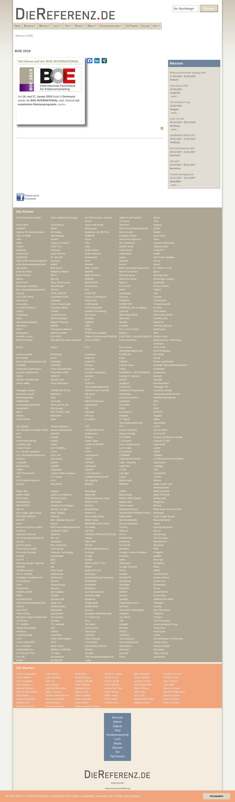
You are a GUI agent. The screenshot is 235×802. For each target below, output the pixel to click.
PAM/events (125, 538)
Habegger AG (160, 387)
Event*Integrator (162, 350)
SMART (123, 592)
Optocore (56, 534)
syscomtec (22, 610)
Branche (37, 26)
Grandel (157, 379)
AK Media (56, 232)
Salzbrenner (57, 574)
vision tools (159, 631)
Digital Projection (60, 322)
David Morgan (82, 677)
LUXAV (157, 476)
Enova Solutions (127, 340)
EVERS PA (125, 354)
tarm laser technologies (131, 610)
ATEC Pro (56, 246)
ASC (87, 243)
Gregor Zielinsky (84, 681)
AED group (91, 228)
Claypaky (56, 300)
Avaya (122, 257)
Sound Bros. (160, 595)
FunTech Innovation (95, 372)
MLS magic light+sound (28, 513)
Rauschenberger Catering (30, 563)
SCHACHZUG (161, 574)
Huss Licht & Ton (60, 404)
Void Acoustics (127, 638)
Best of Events (92, 275)
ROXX (122, 570)
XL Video (55, 653)
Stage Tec (56, 603)
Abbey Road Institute (130, 217)
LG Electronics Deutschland (168, 458)
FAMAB (123, 361)
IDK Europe (57, 408)
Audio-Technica (93, 253)
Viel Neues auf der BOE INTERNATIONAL (48, 61)
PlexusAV (158, 545)
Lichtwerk (21, 462)
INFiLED (158, 412)
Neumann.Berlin (162, 520)
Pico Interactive (59, 545)
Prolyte (20, 556)
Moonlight (158, 513)
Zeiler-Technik (160, 653)
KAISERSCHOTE (94, 430)
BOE (30, 35)
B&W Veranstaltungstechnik (134, 268)
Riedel (88, 566)
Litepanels (56, 469)
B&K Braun (57, 268)
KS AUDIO (125, 437)
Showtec (55, 588)
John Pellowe (82, 684)
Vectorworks (91, 628)
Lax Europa (125, 448)
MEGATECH (23, 505)
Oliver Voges (111, 695)
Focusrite (90, 369)
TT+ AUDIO (22, 624)
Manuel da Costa (113, 688)
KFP (18, 433)
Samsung (90, 574)
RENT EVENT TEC (95, 563)
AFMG (156, 228)
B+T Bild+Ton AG (162, 268)
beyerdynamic (160, 275)
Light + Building (127, 462)
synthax (157, 606)
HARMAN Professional (131, 390)
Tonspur (157, 617)
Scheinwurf (57, 577)
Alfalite (157, 232)
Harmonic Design (162, 390)
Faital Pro (90, 361)
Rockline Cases (24, 570)
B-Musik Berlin (24, 271)
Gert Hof (50, 681)
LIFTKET (89, 462)
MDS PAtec (22, 498)
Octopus (20, 530)
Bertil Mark (80, 674)
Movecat (55, 516)
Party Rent (90, 541)
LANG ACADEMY (94, 444)
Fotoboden (159, 369)
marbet (123, 491)
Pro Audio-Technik (26, 552)
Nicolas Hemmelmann (57, 695)
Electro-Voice (160, 336)
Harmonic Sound (25, 394)
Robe (156, 566)
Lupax (122, 476)
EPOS (19, 347)
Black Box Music (128, 279)
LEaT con (56, 455)
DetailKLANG (160, 318)
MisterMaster (92, 509)
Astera (19, 246)
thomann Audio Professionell (31, 617)
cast (155, 293)
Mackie (157, 480)
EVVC (54, 358)
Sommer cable (92, 595)
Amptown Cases (128, 235)
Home (18, 25)
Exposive (90, 358)
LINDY (19, 469)
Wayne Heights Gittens (87, 706)
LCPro (88, 451)
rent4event (125, 563)
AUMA (156, 253)
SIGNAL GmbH (24, 592)
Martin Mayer (111, 692)
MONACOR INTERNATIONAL (135, 513)
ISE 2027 (175, 161)
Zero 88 (20, 656)
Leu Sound (56, 458)
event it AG (159, 347)
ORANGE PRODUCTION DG (100, 534)
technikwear (57, 613)
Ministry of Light (59, 509)
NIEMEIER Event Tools (97, 523)
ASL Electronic (127, 243)
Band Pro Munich (128, 271)
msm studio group (94, 516)
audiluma (21, 250)
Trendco (55, 620)
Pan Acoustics (160, 538)
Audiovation (125, 253)
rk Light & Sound (128, 566)
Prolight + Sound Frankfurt (133, 552)
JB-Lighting (22, 426)
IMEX (19, 412)
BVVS (122, 289)
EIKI (155, 333)
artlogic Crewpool (60, 243)
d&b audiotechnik (128, 314)
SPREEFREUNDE (163, 599)
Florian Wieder (141, 677)
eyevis (156, 358)
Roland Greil (23, 702)
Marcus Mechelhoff (26, 692)
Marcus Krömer (171, 688)
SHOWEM (90, 584)
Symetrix (123, 606)
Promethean (57, 556)
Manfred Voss (82, 688)
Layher (157, 448)
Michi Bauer (22, 695)
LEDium (20, 458)
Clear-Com (90, 300)
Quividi (88, 559)
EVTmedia (22, 358)
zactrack (123, 653)
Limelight (158, 466)
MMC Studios (58, 513)
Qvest (122, 559)
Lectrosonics (91, 455)
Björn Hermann (142, 674)
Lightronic (124, 466)
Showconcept (58, 584)
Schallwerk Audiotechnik (29, 577)
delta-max (124, 318)
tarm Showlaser (161, 610)
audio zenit (22, 253)
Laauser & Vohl (161, 440)
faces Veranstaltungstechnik (31, 361)
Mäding (89, 484)
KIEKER (55, 433)
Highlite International (164, 397)
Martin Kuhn (81, 692)
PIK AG (89, 545)
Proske (88, 556)
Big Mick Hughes (113, 674)
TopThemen (175, 25)
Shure (156, 588)
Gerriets (157, 376)
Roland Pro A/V (93, 570)
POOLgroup (57, 548)
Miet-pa (157, 505)
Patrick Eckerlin (171, 695)
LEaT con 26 (177, 119)
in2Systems (125, 412)
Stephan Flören (142, 702)
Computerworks (161, 304)
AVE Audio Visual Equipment (31, 261)
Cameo (20, 293)
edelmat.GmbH (59, 333)
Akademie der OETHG (97, 232)
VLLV (19, 638)
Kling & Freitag (127, 433)
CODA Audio (91, 304)
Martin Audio (23, 494)
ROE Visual (57, 570)
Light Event (159, 462)
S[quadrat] (56, 610)
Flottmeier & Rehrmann (28, 369)
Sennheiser (125, 581)
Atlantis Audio (160, 246)
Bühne (109, 26)
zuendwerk (159, 656)
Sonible (123, 595)
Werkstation (125, 646)
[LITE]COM (57, 660)
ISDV (53, 419)
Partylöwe (124, 541)
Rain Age (158, 559)
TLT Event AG (92, 617)
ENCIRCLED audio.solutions (66, 340)
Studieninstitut (58, 606)
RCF (53, 563)
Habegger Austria (25, 390)
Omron (157, 530)
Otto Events (159, 534)
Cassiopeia (125, 293)
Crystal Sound (58, 314)
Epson (54, 347)
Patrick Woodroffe (25, 699)
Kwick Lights (91, 440)
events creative (24, 354)
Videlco (54, 631)
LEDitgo (157, 455)
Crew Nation (160, 311)
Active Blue (22, 224)
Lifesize (55, 462)
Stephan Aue (111, 702)
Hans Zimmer (170, 681)
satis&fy (123, 574)
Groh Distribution (60, 383)
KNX (18, 437)
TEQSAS (158, 613)
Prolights (158, 552)
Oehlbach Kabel (59, 530)
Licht (75, 26)
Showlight (124, 584)
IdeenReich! (22, 408)
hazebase (56, 394)
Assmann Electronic (164, 243)
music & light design (164, 516)
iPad (117, 730)
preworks (124, 548)
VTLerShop (91, 642)
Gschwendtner (161, 383)
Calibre (157, 289)
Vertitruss (21, 631)
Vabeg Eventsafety (26, 628)
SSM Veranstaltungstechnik (31, 603)
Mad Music (56, 484)
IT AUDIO (90, 419)
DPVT (19, 329)
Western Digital (161, 646)
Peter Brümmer (83, 699)
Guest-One (125, 387)
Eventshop (56, 354)
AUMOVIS (21, 257)
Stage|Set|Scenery (129, 603)
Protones (124, 556)
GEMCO (55, 376)
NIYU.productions (128, 523)
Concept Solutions (26, 307)
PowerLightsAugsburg (96, 548)
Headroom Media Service (166, 394)
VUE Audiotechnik (128, 642)
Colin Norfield (53, 677)
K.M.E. (157, 426)
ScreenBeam (23, 581)
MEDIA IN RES (59, 498)
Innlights (123, 415)
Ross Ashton (82, 702)
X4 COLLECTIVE (25, 653)
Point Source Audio (26, 548)
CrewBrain (22, 314)
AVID (87, 261)
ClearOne (124, 300)
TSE (121, 620)
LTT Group (56, 476)
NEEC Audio (91, 520)
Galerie (194, 25)
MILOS (20, 509)
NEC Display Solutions (63, 520)
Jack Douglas (23, 684)
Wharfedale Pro (24, 649)
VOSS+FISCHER (25, 642)
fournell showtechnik (27, 372)
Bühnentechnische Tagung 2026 (188, 72)
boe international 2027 (182, 148)
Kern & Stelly (160, 430)
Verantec (124, 628)
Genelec (89, 376)
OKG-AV (123, 530)
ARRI (156, 239)
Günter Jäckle (111, 681)
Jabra (156, 419)
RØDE (156, 570)
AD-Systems (57, 224)
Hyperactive (91, 404)
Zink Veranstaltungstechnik (99, 656)
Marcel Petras (141, 688)
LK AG (122, 469)
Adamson (124, 224)
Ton (92, 26)
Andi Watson (52, 674)
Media (127, 26)
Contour (157, 307)
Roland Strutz (53, 702)
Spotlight (123, 599)
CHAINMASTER (59, 297)
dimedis (123, 322)
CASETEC (90, 293)
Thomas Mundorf (55, 706)
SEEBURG (91, 581)
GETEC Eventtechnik (27, 379)
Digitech (89, 322)
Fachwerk (56, 361)
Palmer (89, 538)
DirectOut (158, 322)
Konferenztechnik (151, 26)
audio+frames (58, 253)
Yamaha (89, 653)
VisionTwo (56, 635)
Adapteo (20, 228)
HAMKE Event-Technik (97, 390)
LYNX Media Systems (27, 480)
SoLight (55, 595)
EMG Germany (24, 340)
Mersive (89, 505)
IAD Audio (124, 404)
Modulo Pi (90, 513)
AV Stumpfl (57, 257)
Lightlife (55, 466)
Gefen (19, 376)
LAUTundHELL (59, 448)
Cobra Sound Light (61, 304)
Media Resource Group (97, 498)
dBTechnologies (59, 318)
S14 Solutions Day (180, 102)
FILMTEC (56, 365)
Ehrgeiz (123, 333)
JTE (87, 426)
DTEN (88, 329)
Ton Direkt (124, 617)
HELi (53, 397)
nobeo (156, 523)
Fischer (89, 365)
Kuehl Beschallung (26, 440)
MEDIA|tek (56, 502)
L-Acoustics (125, 440)
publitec (157, 556)
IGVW (122, 408)
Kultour (54, 440)
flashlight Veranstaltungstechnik (170, 365)
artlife (19, 243)
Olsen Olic (139, 695)
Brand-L (123, 282)
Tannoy (89, 610)
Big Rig (54, 279)
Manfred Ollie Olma (56, 688)
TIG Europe (57, 617)
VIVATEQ (124, 635)
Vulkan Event (160, 642)
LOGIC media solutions (63, 473)
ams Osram (159, 235)
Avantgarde (91, 257)
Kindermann (91, 433)
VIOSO (123, 631)
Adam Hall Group (94, 224)
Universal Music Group (165, 624)
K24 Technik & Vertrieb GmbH (32, 430)
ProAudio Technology (62, 552)
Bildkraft (89, 279)
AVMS (54, 264)
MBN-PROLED (161, 494)
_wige (88, 660)
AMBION (89, 235)
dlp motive (21, 325)
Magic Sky (21, 491)
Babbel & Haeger (60, 271)
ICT (155, 404)
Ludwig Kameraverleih (97, 476)
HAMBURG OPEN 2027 (182, 135)
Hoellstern (124, 401)
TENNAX (124, 613)
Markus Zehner (161, 491)
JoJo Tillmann (111, 684)
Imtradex (89, 412)
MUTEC (20, 520)
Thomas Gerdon (25, 706)
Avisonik (123, 261)
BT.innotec (124, 286)
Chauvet (123, 297)
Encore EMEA (92, 340)
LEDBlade (124, 455)
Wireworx (124, 649)
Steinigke (158, 603)
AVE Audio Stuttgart (163, 257)
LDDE (156, 451)
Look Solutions (93, 473)
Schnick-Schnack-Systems (99, 577)
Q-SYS (20, 559)
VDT (53, 628)
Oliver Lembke (83, 695)
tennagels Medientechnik (98, 613)
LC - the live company (27, 451)
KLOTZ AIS (159, 433)
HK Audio (56, 401)
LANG (54, 444)
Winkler (89, 649)
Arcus (88, 239)
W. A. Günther (23, 646)
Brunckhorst (91, 286)
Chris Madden (23, 677)
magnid (54, 491)
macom (20, 484)
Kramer (89, 437)
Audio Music (125, 250)
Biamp (19, 279)
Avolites (89, 264)
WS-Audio (158, 649)
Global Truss (57, 379)
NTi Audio (90, 527)
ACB (155, 221)
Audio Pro (158, 250)
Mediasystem (23, 502)
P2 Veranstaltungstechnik (29, 538)
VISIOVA (89, 635)
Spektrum (90, 599)
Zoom (122, 656)
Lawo (88, 448)
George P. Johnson (129, 376)
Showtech (90, 588)
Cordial (54, 311)
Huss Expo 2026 (179, 85)
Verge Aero (159, 628)
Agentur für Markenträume (30, 232)
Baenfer (89, 271)
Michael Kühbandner (174, 692)
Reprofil (20, 566)
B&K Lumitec (92, 268)
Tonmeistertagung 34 (181, 174)
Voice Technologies (61, 638)
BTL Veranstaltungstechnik (30, 289)
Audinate (55, 250)
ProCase (89, 552)
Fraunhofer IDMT (60, 372)
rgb (52, 566)
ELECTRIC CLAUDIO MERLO (135, 336)
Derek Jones (111, 677)
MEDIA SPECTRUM (130, 498)
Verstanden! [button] (216, 796)
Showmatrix (159, 584)
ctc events (90, 314)
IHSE (156, 408)
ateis (87, 246)
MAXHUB (90, 494)
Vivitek (156, 635)
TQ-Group (21, 620)
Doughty (123, 325)
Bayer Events (23, 275)
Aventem (55, 261)
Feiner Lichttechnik (163, 361)
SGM (19, 584)
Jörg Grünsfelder (143, 684)
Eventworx (90, 354)
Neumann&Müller (128, 520)
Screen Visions (161, 577)
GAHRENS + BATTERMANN (134, 372)
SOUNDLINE (58, 599)
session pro (159, 581)
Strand (19, 606)
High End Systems (129, 397)
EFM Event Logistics (96, 333)
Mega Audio (125, 502)
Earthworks (159, 329)
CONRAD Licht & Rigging (132, 307)
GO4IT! (123, 379)
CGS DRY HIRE (25, 297)
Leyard (88, 458)
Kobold (54, 437)
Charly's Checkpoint (95, 297)
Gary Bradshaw (24, 681)
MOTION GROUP (25, 516)
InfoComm (56, 415)
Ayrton (156, 264)
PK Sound (124, 545)
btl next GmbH (161, 286)
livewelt (89, 469)
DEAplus (89, 318)
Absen (156, 217)
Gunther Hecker (142, 681)
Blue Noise (22, 282)
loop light (124, 473)
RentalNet (158, 563)
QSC (53, 559)
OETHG (89, 530)
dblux (19, 318)
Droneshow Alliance (61, 329)
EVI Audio (158, 354)
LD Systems (125, 451)
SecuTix (55, 581)
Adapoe (157, 224)
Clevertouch (159, 300)
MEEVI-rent (91, 502)
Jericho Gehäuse (60, 426)
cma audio (21, 304)
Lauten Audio (23, 448)
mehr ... (175, 96)
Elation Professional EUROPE (101, 336)
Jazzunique (159, 423)
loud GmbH (159, 473)
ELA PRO (56, 336)
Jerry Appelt (52, 684)
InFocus (89, 415)
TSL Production (161, 620)
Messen (57, 26)
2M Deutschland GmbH (28, 217)
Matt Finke (139, 692)
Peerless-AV (160, 541)
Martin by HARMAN (61, 494)
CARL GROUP (58, 293)
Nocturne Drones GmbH (29, 527)
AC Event (124, 221)
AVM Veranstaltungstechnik (31, 264)
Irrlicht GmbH (23, 419)
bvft (87, 289)
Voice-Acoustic (93, 638)
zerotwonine (57, 656)
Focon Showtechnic (61, 369)
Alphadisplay (57, 235)
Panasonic (56, 541)
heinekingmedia (24, 397)
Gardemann (159, 372)
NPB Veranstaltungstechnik (65, 527)
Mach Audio (125, 480)
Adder (54, 228)
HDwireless (125, 394)
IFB (87, 408)
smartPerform (160, 592)
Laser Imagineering (129, 444)
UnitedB (123, 624)
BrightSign (158, 282)
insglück (157, 415)
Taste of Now (23, 613)
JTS (121, 426)
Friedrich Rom (170, 677)
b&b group (21, 268)
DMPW (54, 325)
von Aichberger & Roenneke (168, 638)
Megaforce (159, 502)
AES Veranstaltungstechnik (133, 228)
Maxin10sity (125, 494)
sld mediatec (57, 592)
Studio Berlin (91, 606)
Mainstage (90, 491)
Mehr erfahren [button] (132, 796)
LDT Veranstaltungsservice (30, 455)
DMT (87, 325)
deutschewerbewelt (26, 322)
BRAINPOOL (92, 282)
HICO (88, 397)
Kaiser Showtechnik (61, 430)
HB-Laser (90, 394)
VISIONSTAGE (24, 635)
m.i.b (53, 480)
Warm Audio (57, 646)
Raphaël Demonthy (144, 699)
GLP (87, 379)
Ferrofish (21, 365)
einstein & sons (24, 336)
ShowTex (124, 588)
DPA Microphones (162, 325)
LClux (54, 451)
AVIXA (156, 261)
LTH (18, 476)
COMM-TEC (125, 304)
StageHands (91, 603)
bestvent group (127, 275)
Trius (87, 620)
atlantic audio (126, 246)
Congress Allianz (60, 307)
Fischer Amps (126, 365)
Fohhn (122, 369)
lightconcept (22, 466)
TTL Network (57, 624)
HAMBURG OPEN (60, 390)
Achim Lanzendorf (26, 674)
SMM (19, 595)
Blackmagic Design (163, 279)
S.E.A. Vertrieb (24, 574)
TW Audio (90, 624)
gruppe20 (124, 383)
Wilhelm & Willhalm (61, 649)
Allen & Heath (23, 235)
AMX (19, 239)
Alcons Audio (126, 232)
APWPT (55, 239)
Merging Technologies (62, 505)
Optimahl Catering (26, 534)
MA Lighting (91, 480)
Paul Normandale (55, 699)
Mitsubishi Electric (128, 509)
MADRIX (123, 484)
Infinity (19, 415)
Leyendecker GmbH (130, 458)
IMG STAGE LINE (60, 412)
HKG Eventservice (94, 401)
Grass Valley (23, 383)
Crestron (123, 311)
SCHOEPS (125, 577)
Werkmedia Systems (96, 646)
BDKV (54, 275)
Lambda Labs (23, 444)
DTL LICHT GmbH (129, 329)
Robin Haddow (171, 699)
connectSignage (93, 307)
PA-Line (55, 538)
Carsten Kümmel (172, 674)
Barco (156, 271)
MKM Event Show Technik (167, 509)
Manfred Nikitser (25, 688)
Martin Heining (53, 692)
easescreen (22, 333)
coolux (19, 311)
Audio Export (92, 250)
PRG (156, 548)
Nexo (19, 523)
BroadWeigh (57, 286)
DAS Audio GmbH (163, 314)
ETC (87, 347)
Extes (122, 358)
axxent (122, 264)
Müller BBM (125, 516)
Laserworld (159, 444)
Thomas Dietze (171, 702)
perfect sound (23, 545)
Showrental (22, 588)
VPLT (53, 642)
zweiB (19, 660)
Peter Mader (111, 699)
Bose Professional (60, 282)
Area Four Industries (130, 239)
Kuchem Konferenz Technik (168, 437)
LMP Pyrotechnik (25, 473)
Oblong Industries (162, 527)
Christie (157, 297)
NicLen (54, 523)
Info (213, 26)
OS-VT (122, 534)
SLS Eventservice (94, 592)
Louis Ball (168, 684)
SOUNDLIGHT (24, 599)
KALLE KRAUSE (128, 430)
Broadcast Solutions (27, 286)
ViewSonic (90, 631)
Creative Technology (96, 311)
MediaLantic (159, 498)
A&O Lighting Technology (64, 217)
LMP (155, 469)
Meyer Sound (126, 505)
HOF (155, 401)
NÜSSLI (123, 527)
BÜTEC (55, 289)
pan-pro (20, 541)
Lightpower (91, 466)
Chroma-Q (22, 300)
